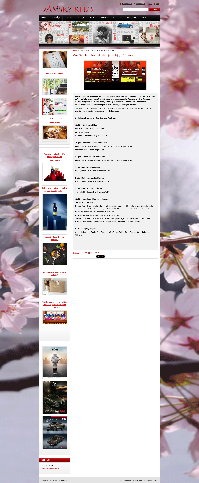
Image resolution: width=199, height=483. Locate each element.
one (82, 253)
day (86, 253)
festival (96, 253)
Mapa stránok (140, 4)
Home (75, 50)
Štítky (76, 253)
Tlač (157, 4)
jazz (90, 253)
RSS (150, 4)
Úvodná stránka (127, 4)
